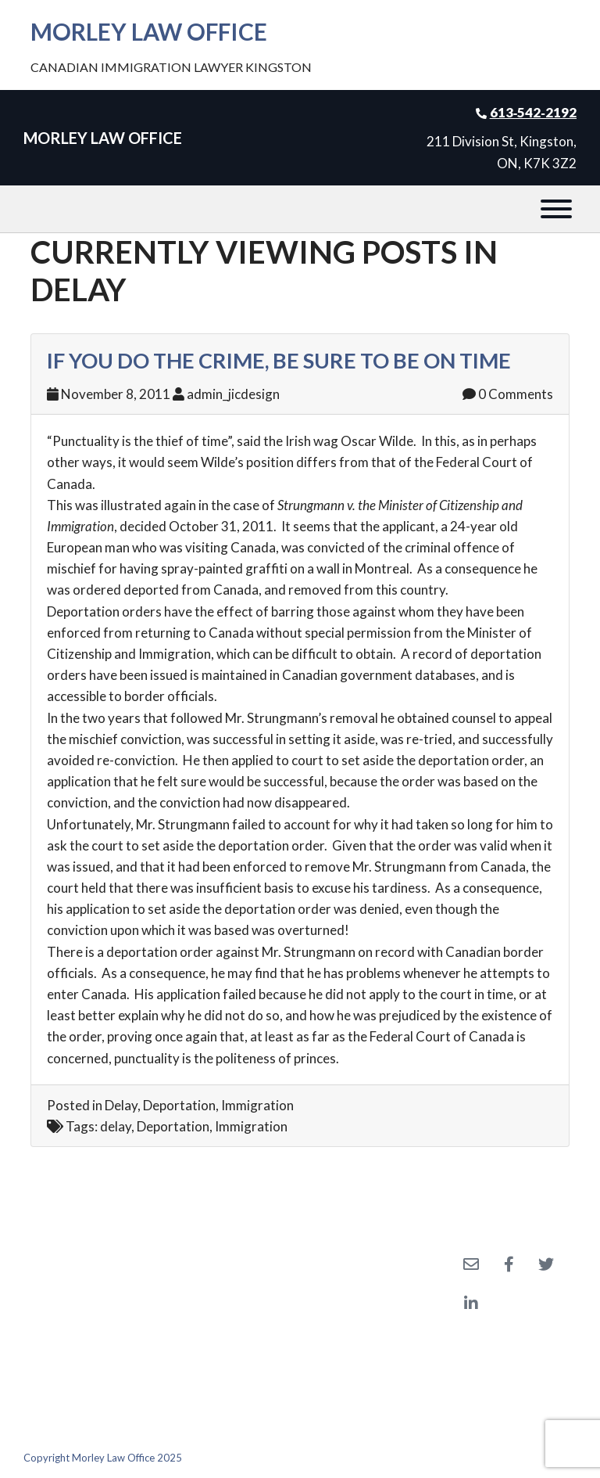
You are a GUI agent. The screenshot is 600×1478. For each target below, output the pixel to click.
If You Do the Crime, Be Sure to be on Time (279, 360)
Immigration (257, 1105)
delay (115, 1126)
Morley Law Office (148, 31)
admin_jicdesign (233, 394)
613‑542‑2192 (533, 112)
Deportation (179, 1105)
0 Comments (507, 394)
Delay (121, 1105)
